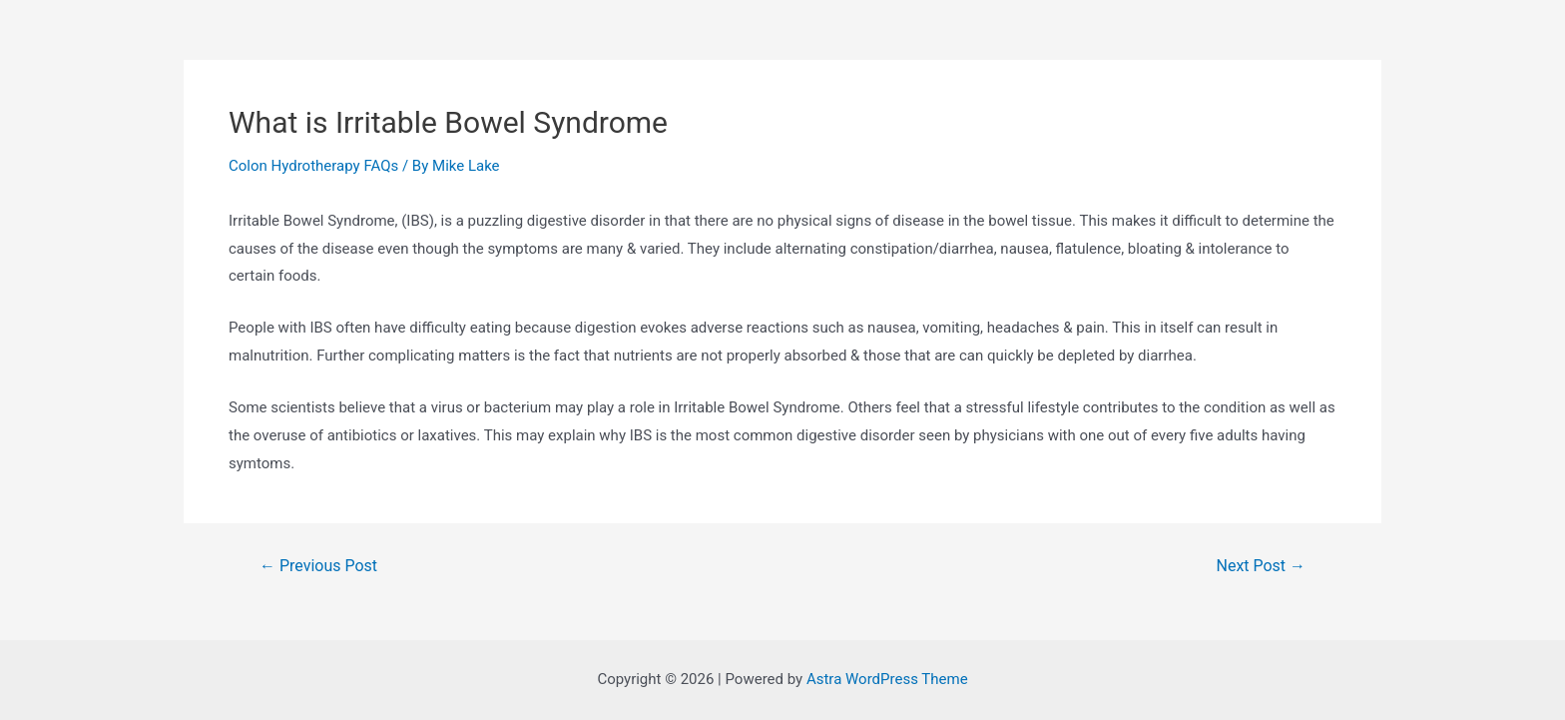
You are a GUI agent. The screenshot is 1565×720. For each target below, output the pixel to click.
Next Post (1261, 566)
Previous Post (318, 566)
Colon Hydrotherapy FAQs (313, 166)
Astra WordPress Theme (887, 679)
